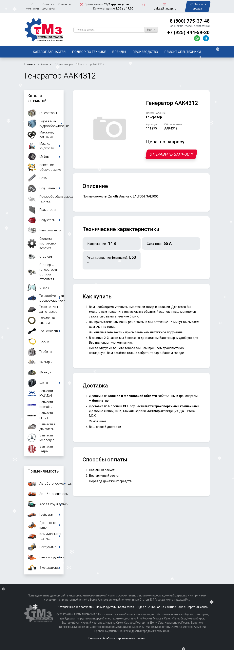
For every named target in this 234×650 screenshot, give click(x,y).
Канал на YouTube (164, 607)
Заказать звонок (198, 6)
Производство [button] (145, 52)
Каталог (63, 607)
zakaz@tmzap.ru (165, 8)
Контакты (64, 4)
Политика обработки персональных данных (117, 638)
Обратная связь (197, 607)
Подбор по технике (89, 52)
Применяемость (43, 471)
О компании (32, 6)
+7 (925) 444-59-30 (188, 32)
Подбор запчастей (82, 607)
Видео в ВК (143, 607)
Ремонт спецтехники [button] (182, 52)
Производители (106, 607)
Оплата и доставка (48, 6)
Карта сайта (126, 607)
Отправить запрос (171, 154)
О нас (181, 607)
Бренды (119, 52)
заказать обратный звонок (150, 311)
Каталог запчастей (49, 52)
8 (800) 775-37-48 (190, 21)
